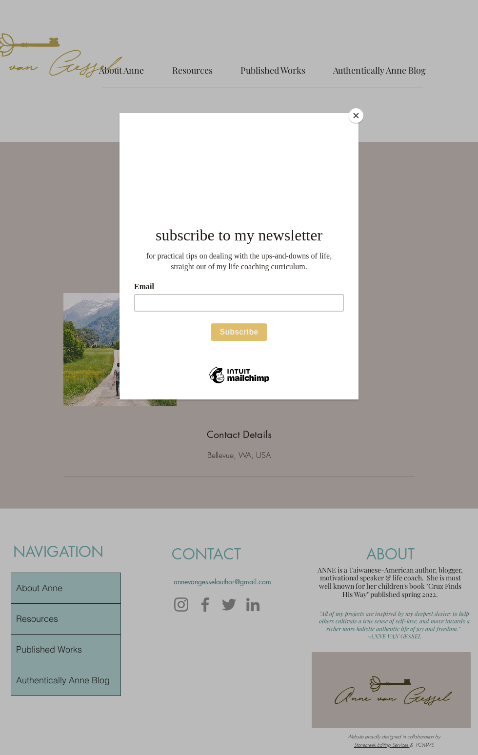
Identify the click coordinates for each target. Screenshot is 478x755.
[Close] (356, 115)
